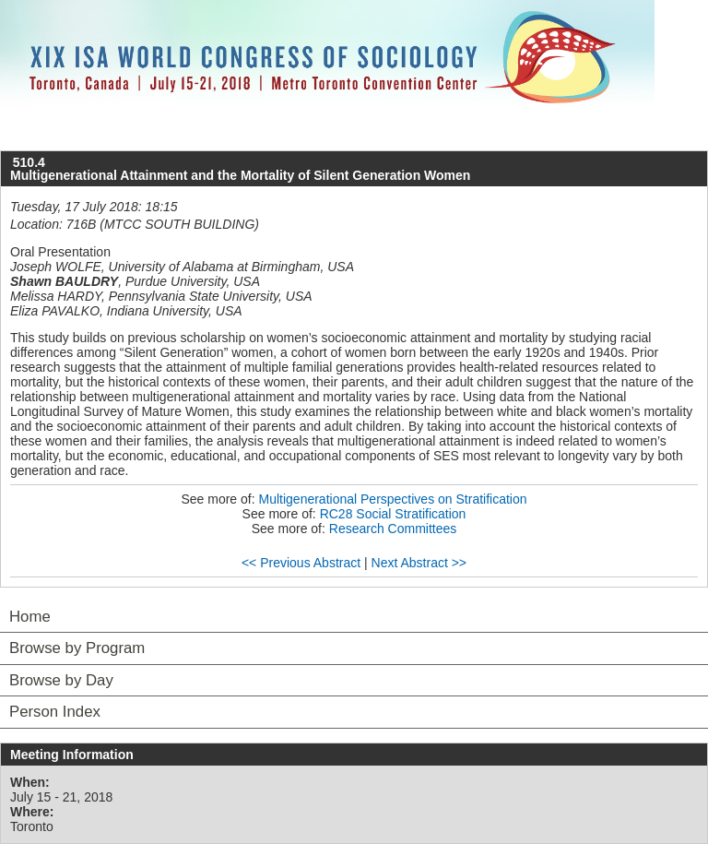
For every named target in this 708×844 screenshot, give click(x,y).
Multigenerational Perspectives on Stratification (393, 499)
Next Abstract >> (419, 562)
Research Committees (393, 528)
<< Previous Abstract (301, 562)
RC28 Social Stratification (393, 513)
